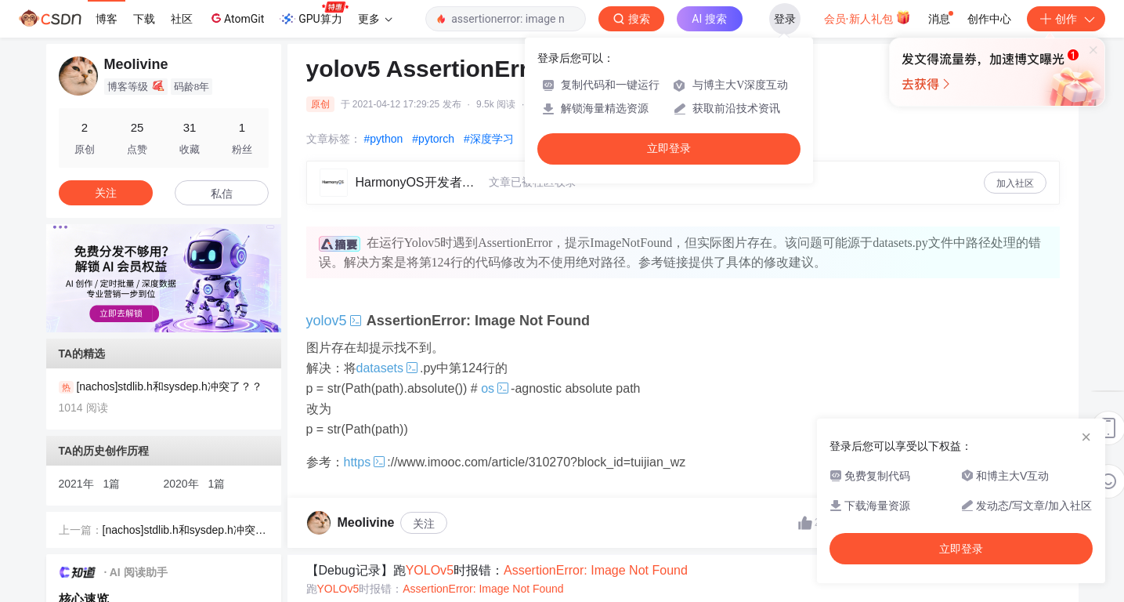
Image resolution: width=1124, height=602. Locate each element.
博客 (106, 19)
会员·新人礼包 (867, 17)
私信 (222, 193)
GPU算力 (314, 14)
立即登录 (669, 148)
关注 (424, 523)
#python (383, 138)
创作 (1066, 19)
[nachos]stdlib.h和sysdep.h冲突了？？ (179, 531)
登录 (785, 19)
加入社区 (1015, 183)
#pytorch (433, 138)
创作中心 (989, 19)
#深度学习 (489, 138)
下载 (144, 19)
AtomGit (236, 18)
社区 (182, 19)
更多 (375, 19)
